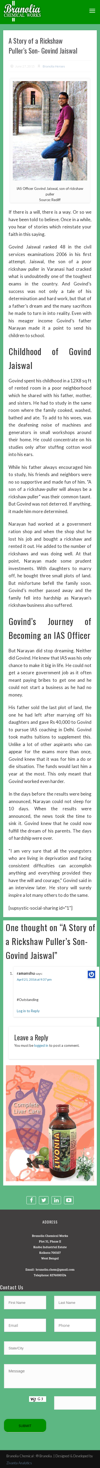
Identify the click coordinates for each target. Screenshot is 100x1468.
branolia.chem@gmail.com (55, 1269)
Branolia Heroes (54, 66)
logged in (41, 1045)
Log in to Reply (28, 1011)
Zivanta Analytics (19, 1463)
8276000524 (58, 1275)
